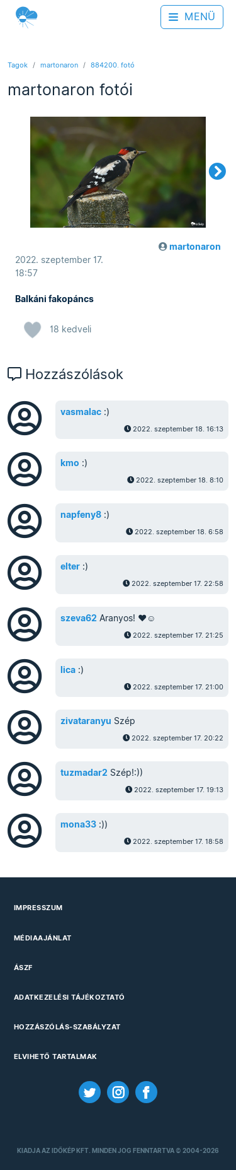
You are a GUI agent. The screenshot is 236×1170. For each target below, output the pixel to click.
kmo (69, 463)
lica (68, 670)
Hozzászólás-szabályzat (67, 1026)
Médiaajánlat (43, 937)
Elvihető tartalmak (56, 1056)
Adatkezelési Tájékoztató (69, 997)
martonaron (59, 65)
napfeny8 (80, 515)
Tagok (18, 65)
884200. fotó (113, 65)
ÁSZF (23, 967)
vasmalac (80, 412)
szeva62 (78, 618)
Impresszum (38, 907)
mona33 (78, 824)
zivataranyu (85, 721)
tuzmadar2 (84, 773)
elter (70, 566)
